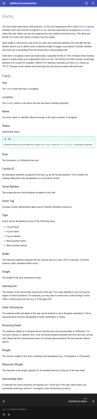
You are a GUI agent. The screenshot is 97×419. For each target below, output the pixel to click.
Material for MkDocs (19, 409)
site (45, 30)
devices (83, 26)
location (86, 30)
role (18, 160)
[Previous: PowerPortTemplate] (4, 401)
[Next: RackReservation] (80, 401)
